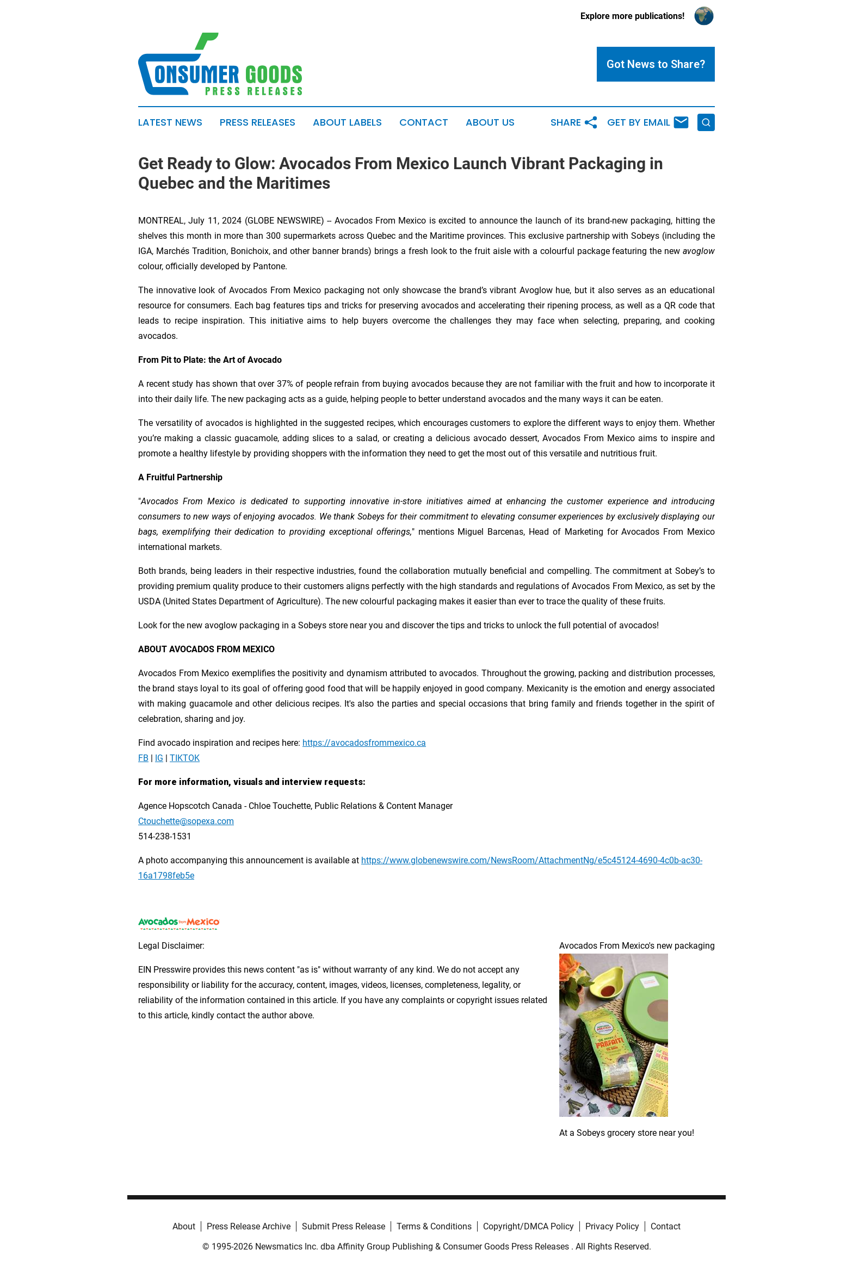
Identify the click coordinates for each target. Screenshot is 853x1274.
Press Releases (257, 122)
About (183, 1226)
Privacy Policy (612, 1226)
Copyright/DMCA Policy (528, 1226)
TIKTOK (185, 758)
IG (159, 758)
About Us (490, 122)
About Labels (347, 122)
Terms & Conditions (434, 1226)
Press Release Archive (248, 1226)
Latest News (170, 122)
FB (143, 758)
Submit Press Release (343, 1226)
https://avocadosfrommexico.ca (364, 743)
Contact (423, 122)
